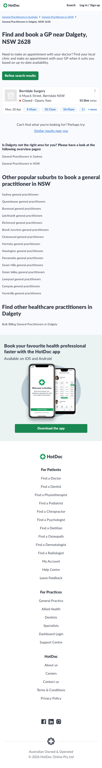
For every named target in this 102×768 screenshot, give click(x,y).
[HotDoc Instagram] (58, 721)
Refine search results (20, 75)
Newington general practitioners (22, 251)
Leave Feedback (51, 578)
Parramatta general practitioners (22, 258)
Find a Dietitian (51, 528)
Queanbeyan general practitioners (23, 201)
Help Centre (51, 569)
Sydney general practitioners (20, 194)
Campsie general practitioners (21, 286)
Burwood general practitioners (21, 208)
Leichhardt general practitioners (22, 215)
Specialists (51, 625)
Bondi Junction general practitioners (25, 230)
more (92, 109)
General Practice (51, 601)
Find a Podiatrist (51, 503)
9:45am (31, 109)
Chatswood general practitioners (23, 237)
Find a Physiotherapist (51, 495)
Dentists (51, 617)
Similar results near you (51, 131)
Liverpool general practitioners (21, 279)
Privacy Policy (51, 698)
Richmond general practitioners (22, 222)
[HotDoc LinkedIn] (51, 721)
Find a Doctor (51, 478)
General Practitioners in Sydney (22, 156)
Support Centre (51, 642)
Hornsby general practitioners (21, 244)
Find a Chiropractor (51, 511)
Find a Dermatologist (51, 545)
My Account (51, 561)
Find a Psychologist (51, 520)
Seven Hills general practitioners (22, 265)
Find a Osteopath (51, 536)
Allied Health (51, 609)
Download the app (51, 428)
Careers (51, 673)
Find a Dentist (51, 486)
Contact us (51, 682)
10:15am (50, 109)
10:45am (68, 109)
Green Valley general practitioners (23, 272)
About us (51, 665)
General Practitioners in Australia (20, 17)
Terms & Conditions (51, 690)
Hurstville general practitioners (21, 293)
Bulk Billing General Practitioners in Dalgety (29, 324)
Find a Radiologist (51, 553)
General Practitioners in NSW (58, 17)
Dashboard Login (51, 634)
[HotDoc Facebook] (43, 721)
